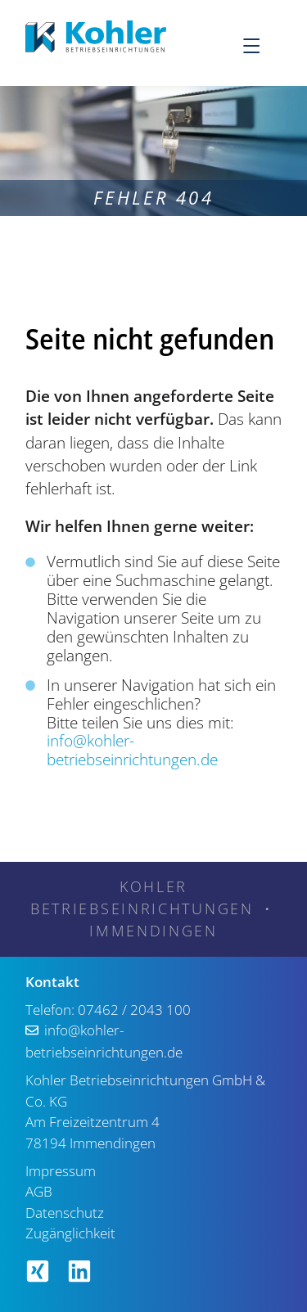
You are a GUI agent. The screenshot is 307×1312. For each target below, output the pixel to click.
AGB (38, 1191)
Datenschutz (64, 1212)
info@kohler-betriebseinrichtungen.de (132, 750)
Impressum (60, 1170)
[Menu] (261, 45)
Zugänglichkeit (70, 1233)
